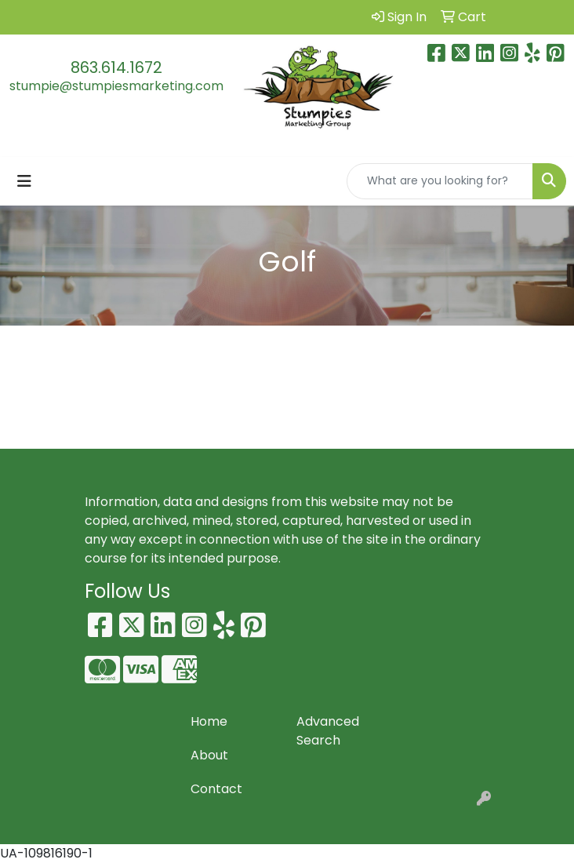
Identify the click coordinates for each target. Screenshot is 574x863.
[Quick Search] (440, 181)
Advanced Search (327, 730)
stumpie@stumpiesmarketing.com (116, 86)
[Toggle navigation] (24, 181)
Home (209, 721)
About (209, 755)
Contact (216, 789)
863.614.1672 (116, 67)
